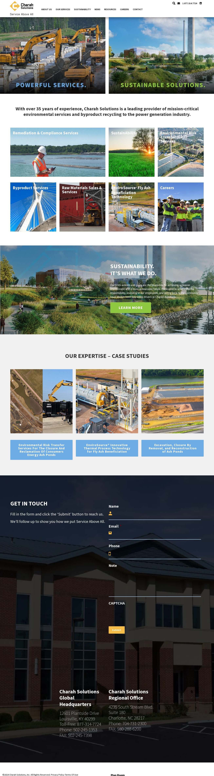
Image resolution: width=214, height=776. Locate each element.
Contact (138, 9)
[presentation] (133, 614)
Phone (114, 545)
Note (113, 565)
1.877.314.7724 (188, 3)
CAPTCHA (117, 603)
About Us (46, 9)
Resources (110, 9)
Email (115, 526)
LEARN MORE (131, 307)
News (97, 9)
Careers (124, 9)
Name (114, 506)
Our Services (63, 9)
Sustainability (82, 9)
